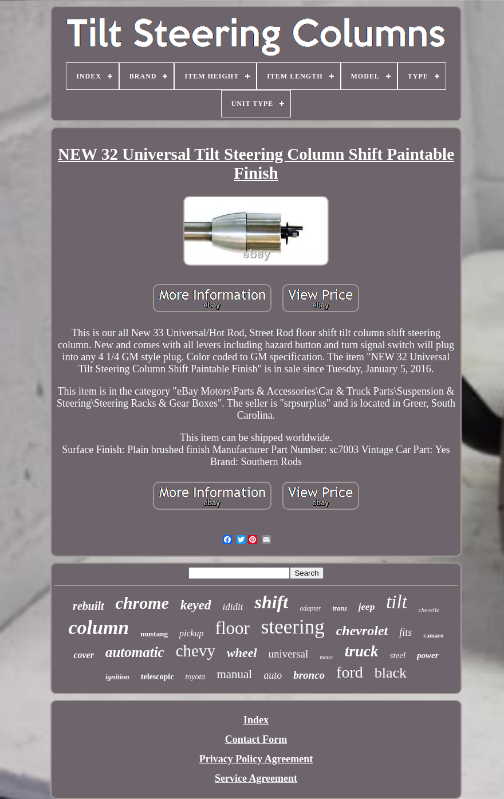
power (428, 655)
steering (293, 627)
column (98, 627)
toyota (195, 676)
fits (405, 632)
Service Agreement (256, 778)
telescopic (157, 676)
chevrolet (362, 630)
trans (339, 608)
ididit (233, 606)
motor (326, 657)
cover (83, 655)
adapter (310, 608)
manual (234, 674)
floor (232, 628)
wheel (242, 653)
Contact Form (256, 739)
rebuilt (88, 606)
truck (362, 651)
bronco (309, 675)
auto (272, 675)
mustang (154, 633)
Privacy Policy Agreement (256, 759)
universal (289, 654)
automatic (134, 652)
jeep (367, 606)
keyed (195, 605)
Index (256, 720)
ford (349, 672)
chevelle (429, 609)
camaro (433, 635)
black (391, 672)
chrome (142, 602)
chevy (195, 650)
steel (398, 655)
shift (271, 602)
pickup (191, 633)
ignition (117, 676)
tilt (396, 602)
